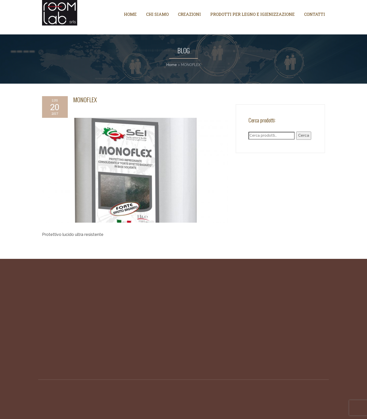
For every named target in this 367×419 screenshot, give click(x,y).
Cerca (303, 135)
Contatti (314, 14)
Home (130, 14)
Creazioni (189, 14)
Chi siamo (157, 14)
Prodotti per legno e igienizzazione (252, 14)
